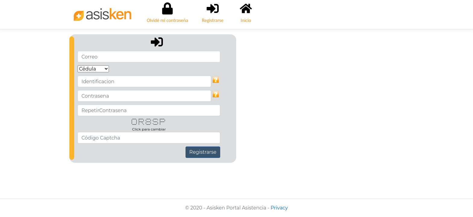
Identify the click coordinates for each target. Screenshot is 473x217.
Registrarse (203, 152)
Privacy (279, 208)
